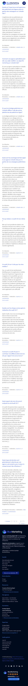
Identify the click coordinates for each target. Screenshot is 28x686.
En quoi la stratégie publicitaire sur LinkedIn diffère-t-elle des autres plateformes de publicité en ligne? (12, 110)
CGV (13, 657)
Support (12, 660)
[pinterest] (16, 666)
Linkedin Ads (19, 47)
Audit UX (18, 253)
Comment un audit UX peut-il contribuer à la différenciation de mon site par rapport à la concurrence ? (13, 354)
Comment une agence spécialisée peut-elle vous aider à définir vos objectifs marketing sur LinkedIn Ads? (14, 61)
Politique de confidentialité (13, 658)
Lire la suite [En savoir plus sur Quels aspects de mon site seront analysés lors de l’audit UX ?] (5, 452)
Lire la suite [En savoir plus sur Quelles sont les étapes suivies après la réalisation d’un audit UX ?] (5, 344)
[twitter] (8, 666)
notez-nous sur (14, 679)
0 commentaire (12, 511)
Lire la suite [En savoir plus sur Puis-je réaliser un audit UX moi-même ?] (5, 256)
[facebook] (6, 666)
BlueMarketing (13, 672)
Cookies (7, 660)
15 (19, 523)
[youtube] (11, 666)
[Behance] (22, 666)
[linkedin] (19, 666)
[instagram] (14, 666)
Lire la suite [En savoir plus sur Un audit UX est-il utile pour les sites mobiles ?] (5, 300)
